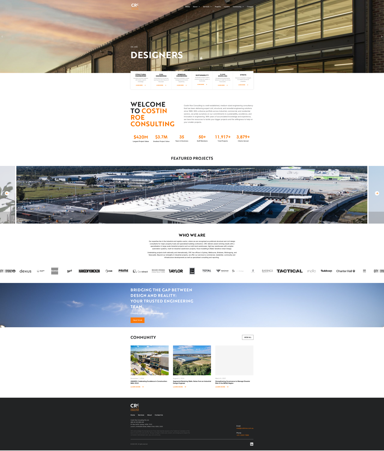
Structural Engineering (140, 75)
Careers (227, 7)
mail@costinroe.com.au (244, 428)
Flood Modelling (222, 75)
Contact (250, 7)
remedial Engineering (181, 75)
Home (187, 7)
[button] (2, 36)
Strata (243, 75)
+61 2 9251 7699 (242, 435)
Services (207, 6)
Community (238, 6)
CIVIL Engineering (161, 75)
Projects (218, 7)
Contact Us (159, 415)
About (196, 6)
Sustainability (202, 75)
